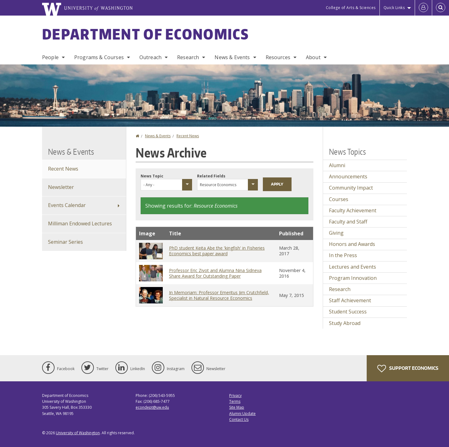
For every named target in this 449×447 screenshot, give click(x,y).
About (313, 57)
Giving (336, 232)
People (50, 57)
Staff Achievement (350, 300)
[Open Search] (440, 8)
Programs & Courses (99, 57)
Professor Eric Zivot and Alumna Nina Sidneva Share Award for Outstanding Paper (215, 273)
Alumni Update (242, 413)
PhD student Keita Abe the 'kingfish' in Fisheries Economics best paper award (217, 250)
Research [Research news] (339, 289)
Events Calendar (67, 205)
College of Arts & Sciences (351, 7)
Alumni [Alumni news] (337, 165)
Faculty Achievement (352, 210)
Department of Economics (145, 34)
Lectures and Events (352, 266)
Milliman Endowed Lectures (80, 223)
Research (188, 57)
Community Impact (351, 187)
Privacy (235, 395)
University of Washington (78, 432)
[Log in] (423, 8)
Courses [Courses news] (338, 199)
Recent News (187, 136)
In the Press (343, 255)
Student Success (348, 311)
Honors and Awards (352, 244)
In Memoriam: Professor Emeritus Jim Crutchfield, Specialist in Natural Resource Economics (219, 295)
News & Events (232, 57)
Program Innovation (353, 278)
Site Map (236, 407)
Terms (234, 401)
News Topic (152, 176)
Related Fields (211, 176)
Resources (278, 57)
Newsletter (61, 187)
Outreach (150, 57)
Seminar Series (65, 241)
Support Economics (407, 368)
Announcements (348, 176)
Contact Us (239, 419)
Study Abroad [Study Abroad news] (344, 323)
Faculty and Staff (348, 221)
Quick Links (394, 7)
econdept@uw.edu (152, 407)
